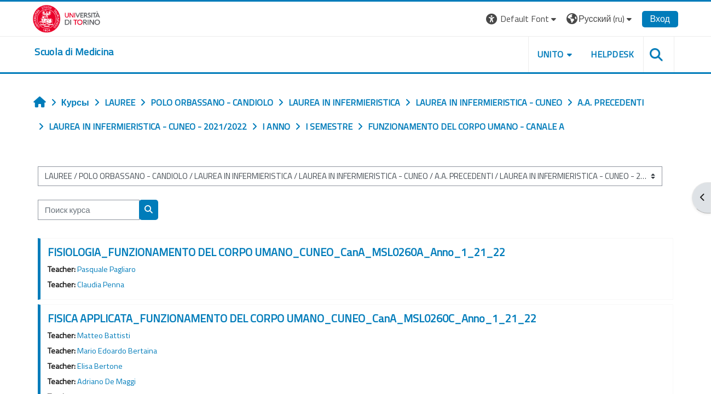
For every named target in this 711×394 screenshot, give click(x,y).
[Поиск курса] (91, 210)
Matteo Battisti (105, 335)
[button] (519, 18)
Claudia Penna (102, 285)
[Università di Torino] (70, 17)
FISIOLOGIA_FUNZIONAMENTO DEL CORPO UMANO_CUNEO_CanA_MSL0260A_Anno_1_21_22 (278, 252)
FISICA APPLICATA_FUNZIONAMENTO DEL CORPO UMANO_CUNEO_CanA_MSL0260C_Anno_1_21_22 (294, 318)
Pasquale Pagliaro (108, 269)
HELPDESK (610, 54)
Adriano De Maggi (108, 381)
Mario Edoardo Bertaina (119, 351)
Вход (657, 18)
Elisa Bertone (102, 366)
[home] (77, 52)
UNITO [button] (547, 54)
